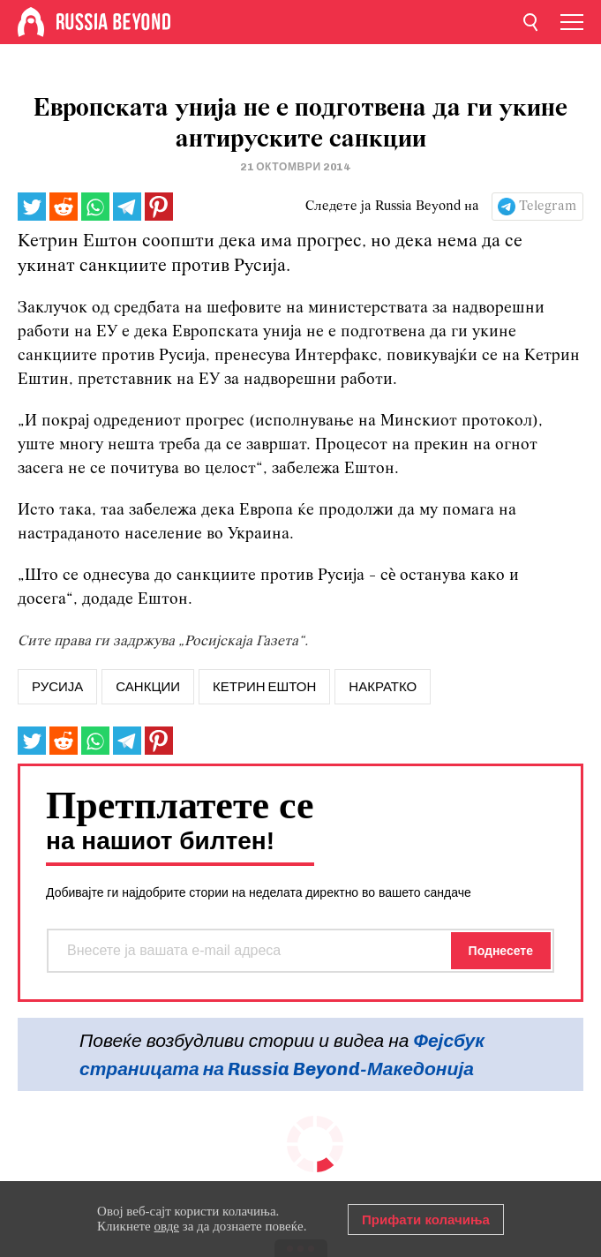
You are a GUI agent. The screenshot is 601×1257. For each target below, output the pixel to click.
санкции (148, 687)
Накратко (383, 687)
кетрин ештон (264, 687)
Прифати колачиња (426, 1219)
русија (57, 687)
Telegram (547, 206)
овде (167, 1226)
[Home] (31, 22)
